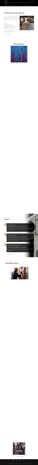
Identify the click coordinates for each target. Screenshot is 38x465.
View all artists (21, 456)
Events (15, 5)
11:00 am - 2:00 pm (23, 247)
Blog (22, 5)
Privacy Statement (24, 463)
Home (6, 5)
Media (25, 5)
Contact (30, 5)
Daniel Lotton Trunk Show (11, 235)
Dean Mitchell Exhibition (11, 225)
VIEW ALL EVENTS (10, 254)
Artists (10, 5)
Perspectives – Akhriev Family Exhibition (13, 245)
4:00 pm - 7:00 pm (23, 237)
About (18, 5)
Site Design (29, 463)
